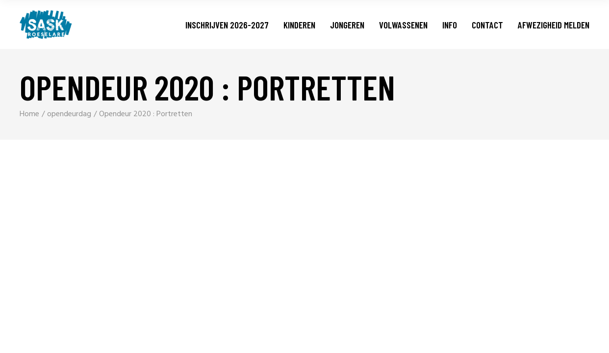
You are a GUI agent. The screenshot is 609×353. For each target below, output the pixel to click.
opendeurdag (69, 114)
